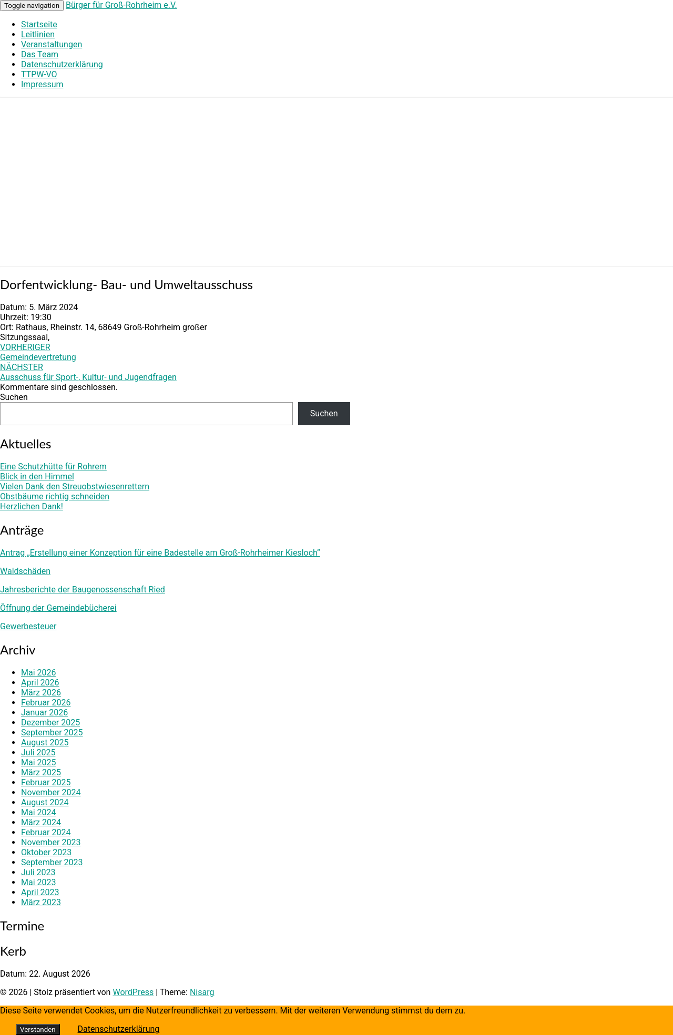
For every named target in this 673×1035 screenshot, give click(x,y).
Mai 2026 (38, 673)
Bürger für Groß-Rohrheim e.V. (121, 5)
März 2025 (41, 772)
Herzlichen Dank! (31, 506)
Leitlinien (38, 34)
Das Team (39, 54)
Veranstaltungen (51, 44)
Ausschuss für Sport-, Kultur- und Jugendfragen (88, 372)
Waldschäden (25, 571)
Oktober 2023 (46, 852)
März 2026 (41, 693)
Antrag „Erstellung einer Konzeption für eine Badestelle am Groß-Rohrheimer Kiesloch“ (160, 553)
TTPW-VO (39, 74)
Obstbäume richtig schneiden (54, 496)
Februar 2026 (45, 703)
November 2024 (50, 792)
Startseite (39, 24)
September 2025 (52, 732)
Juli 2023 (38, 872)
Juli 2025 (38, 752)
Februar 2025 (45, 782)
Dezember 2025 (50, 722)
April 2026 (40, 683)
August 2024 (44, 802)
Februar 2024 (45, 832)
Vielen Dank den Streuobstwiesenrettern (74, 486)
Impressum (42, 84)
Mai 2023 (38, 882)
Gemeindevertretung (38, 352)
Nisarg (202, 992)
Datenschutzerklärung (62, 64)
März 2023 (41, 902)
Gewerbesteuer (28, 626)
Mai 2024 (38, 812)
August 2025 (44, 742)
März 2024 (41, 822)
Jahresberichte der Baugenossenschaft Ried (82, 590)
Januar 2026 (44, 713)
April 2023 (40, 892)
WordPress (133, 992)
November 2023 (50, 842)
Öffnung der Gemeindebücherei (58, 608)
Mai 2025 (38, 762)
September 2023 (52, 862)
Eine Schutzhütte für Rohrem (53, 467)
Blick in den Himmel (37, 476)
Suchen (14, 397)
